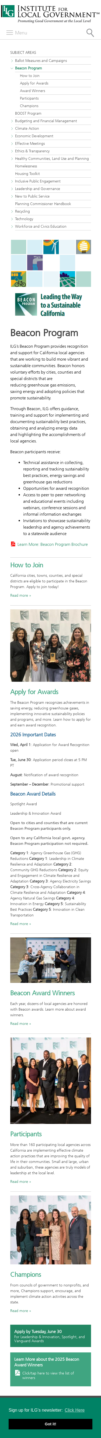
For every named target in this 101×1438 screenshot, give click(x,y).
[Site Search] (90, 33)
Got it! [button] (50, 1424)
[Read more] (50, 960)
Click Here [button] (75, 1410)
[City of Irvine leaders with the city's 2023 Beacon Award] (50, 645)
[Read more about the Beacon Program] (50, 281)
